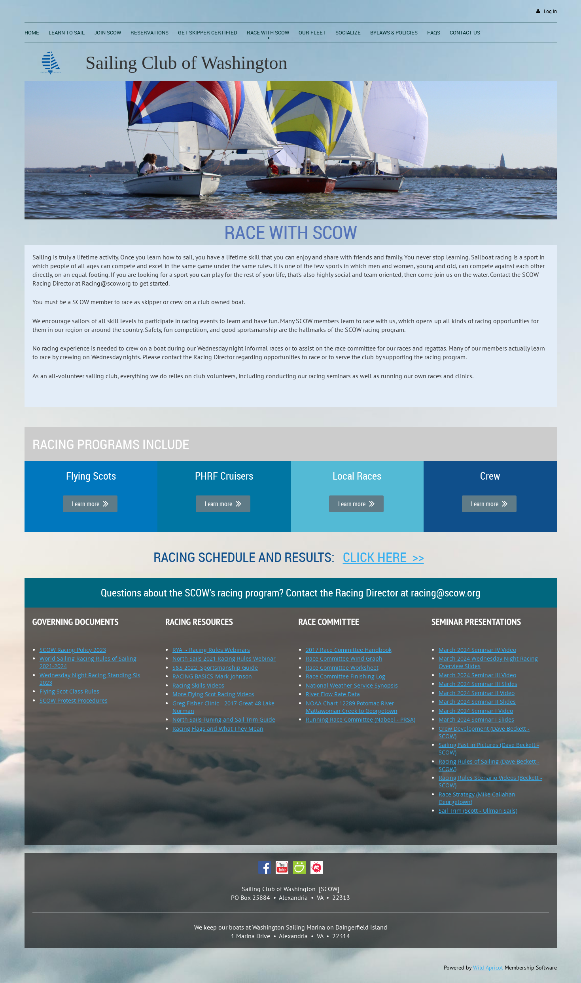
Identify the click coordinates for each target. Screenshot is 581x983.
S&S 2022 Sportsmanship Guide (215, 667)
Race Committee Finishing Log (345, 676)
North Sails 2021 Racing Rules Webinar (224, 658)
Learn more (90, 503)
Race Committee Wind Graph (344, 658)
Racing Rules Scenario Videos (477, 777)
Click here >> (383, 557)
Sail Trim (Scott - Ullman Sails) (478, 810)
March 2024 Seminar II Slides (477, 701)
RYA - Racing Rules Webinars (211, 649)
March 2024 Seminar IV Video (477, 649)
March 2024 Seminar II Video (477, 693)
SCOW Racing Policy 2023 (73, 649)
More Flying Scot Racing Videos (213, 694)
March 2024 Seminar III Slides (478, 684)
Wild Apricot (488, 967)
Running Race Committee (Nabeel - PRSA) (360, 719)
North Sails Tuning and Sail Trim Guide (223, 719)
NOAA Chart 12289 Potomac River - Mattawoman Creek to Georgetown (352, 706)
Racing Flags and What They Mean (217, 728)
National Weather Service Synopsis (352, 685)
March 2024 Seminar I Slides (476, 719)
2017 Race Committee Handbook (349, 649)
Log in (550, 11)
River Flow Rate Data (333, 694)
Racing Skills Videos (198, 685)
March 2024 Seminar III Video (477, 675)
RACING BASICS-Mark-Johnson (212, 676)
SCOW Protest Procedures (74, 700)
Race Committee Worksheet (342, 667)
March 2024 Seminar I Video (476, 710)
